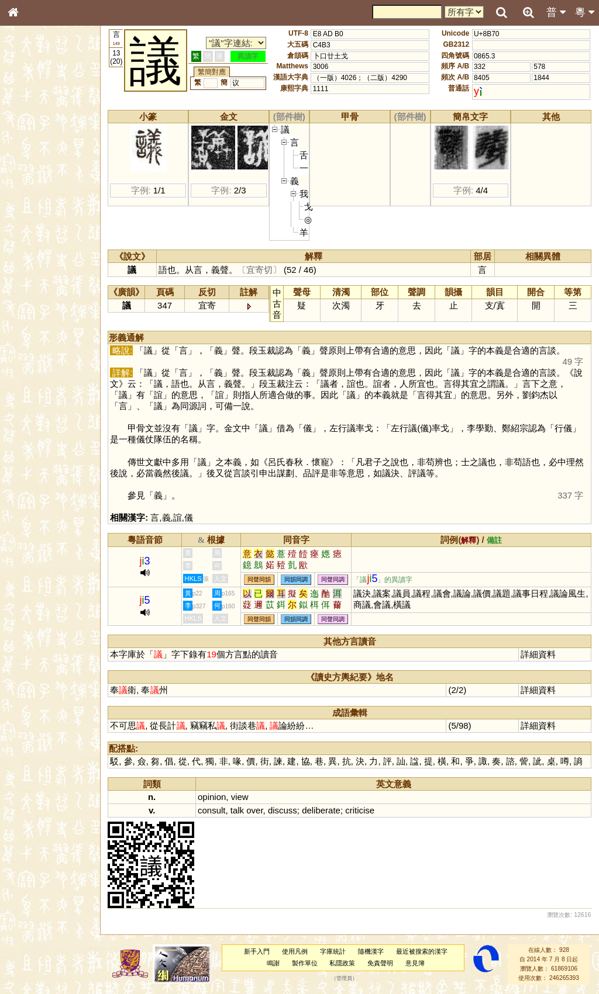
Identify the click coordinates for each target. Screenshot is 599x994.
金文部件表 (32, 190)
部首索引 (29, 157)
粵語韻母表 (32, 255)
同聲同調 (334, 579)
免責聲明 (381, 963)
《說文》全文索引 (43, 367)
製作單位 (305, 963)
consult (212, 810)
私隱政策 (343, 963)
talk (238, 810)
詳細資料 (538, 654)
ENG (51, 129)
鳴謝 (273, 963)
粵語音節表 (32, 232)
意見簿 (415, 963)
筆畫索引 (29, 168)
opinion (213, 797)
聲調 (56, 313)
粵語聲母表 (32, 244)
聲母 (23, 313)
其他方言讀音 (36, 335)
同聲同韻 (260, 579)
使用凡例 (295, 951)
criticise (361, 810)
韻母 (40, 313)
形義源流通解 (36, 202)
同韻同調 (297, 579)
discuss (283, 810)
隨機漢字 (371, 951)
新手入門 (257, 951)
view (240, 797)
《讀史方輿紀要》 (43, 378)
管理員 (345, 978)
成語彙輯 (29, 389)
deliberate (322, 810)
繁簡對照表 (32, 400)
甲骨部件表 (32, 179)
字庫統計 (333, 951)
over (255, 810)
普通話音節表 (36, 324)
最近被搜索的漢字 (421, 951)
